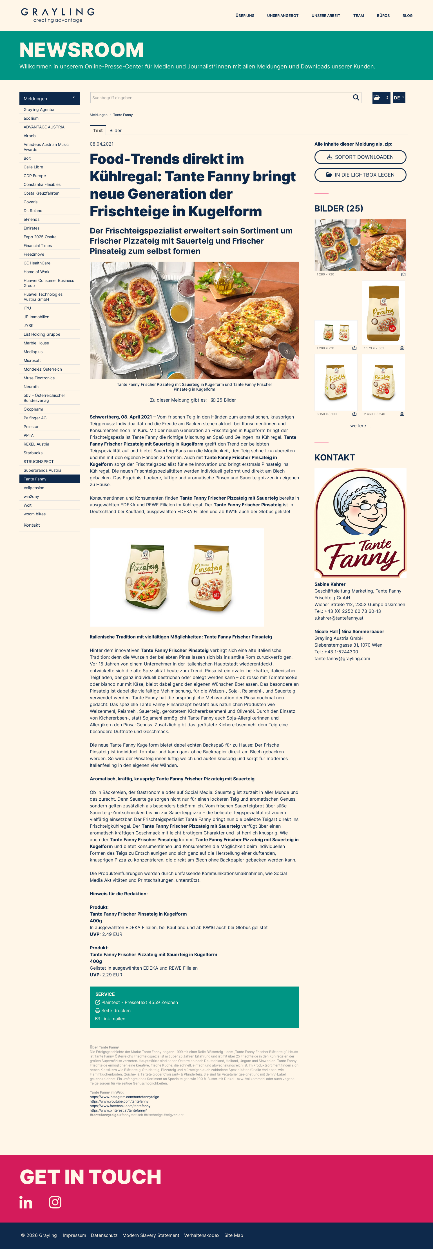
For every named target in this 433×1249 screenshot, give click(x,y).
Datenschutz (104, 1235)
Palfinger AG (35, 417)
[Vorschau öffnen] (194, 320)
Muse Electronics (39, 377)
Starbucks (33, 452)
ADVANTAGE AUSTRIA (44, 126)
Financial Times (38, 245)
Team (358, 15)
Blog (408, 15)
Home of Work (37, 271)
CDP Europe (35, 175)
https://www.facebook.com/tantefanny (120, 1106)
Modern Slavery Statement (150, 1235)
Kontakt (32, 525)
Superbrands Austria (42, 470)
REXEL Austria (36, 444)
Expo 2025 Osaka (40, 236)
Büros (383, 15)
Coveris (30, 201)
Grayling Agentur (39, 109)
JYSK (29, 325)
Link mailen (113, 1018)
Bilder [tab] (116, 130)
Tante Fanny (35, 479)
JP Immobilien (36, 316)
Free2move (34, 254)
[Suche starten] (356, 96)
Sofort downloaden (360, 157)
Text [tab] (98, 130)
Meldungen (49, 98)
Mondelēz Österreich (43, 369)
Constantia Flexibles (42, 184)
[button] (381, 98)
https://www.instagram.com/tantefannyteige (124, 1097)
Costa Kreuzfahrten (41, 193)
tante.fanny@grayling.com (342, 658)
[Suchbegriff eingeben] (225, 97)
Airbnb (30, 135)
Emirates (31, 228)
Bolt (27, 158)
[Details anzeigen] (403, 275)
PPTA (29, 435)
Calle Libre (33, 166)
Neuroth (31, 386)
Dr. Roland (33, 210)
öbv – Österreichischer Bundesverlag (44, 398)
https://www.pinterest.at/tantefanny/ (118, 1110)
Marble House (36, 342)
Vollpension (34, 487)
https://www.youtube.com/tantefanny (119, 1101)
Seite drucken (116, 1010)
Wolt (28, 505)
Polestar (31, 426)
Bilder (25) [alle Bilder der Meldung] (338, 208)
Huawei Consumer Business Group (49, 283)
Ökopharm (33, 409)
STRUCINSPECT (39, 461)
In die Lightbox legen (360, 175)
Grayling (57, 15)
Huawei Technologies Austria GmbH (43, 297)
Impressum (74, 1235)
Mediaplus (33, 351)
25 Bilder (226, 400)
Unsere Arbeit (326, 15)
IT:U (27, 308)
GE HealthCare (37, 263)
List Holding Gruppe (42, 334)
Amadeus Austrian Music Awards (46, 147)
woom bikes (35, 513)
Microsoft (32, 360)
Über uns (245, 15)
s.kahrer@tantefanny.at (338, 618)
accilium (31, 118)
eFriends (31, 219)
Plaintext (110, 1002)
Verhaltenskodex (202, 1235)
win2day (31, 496)
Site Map (233, 1235)
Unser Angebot (283, 15)
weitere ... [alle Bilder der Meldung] (360, 425)
